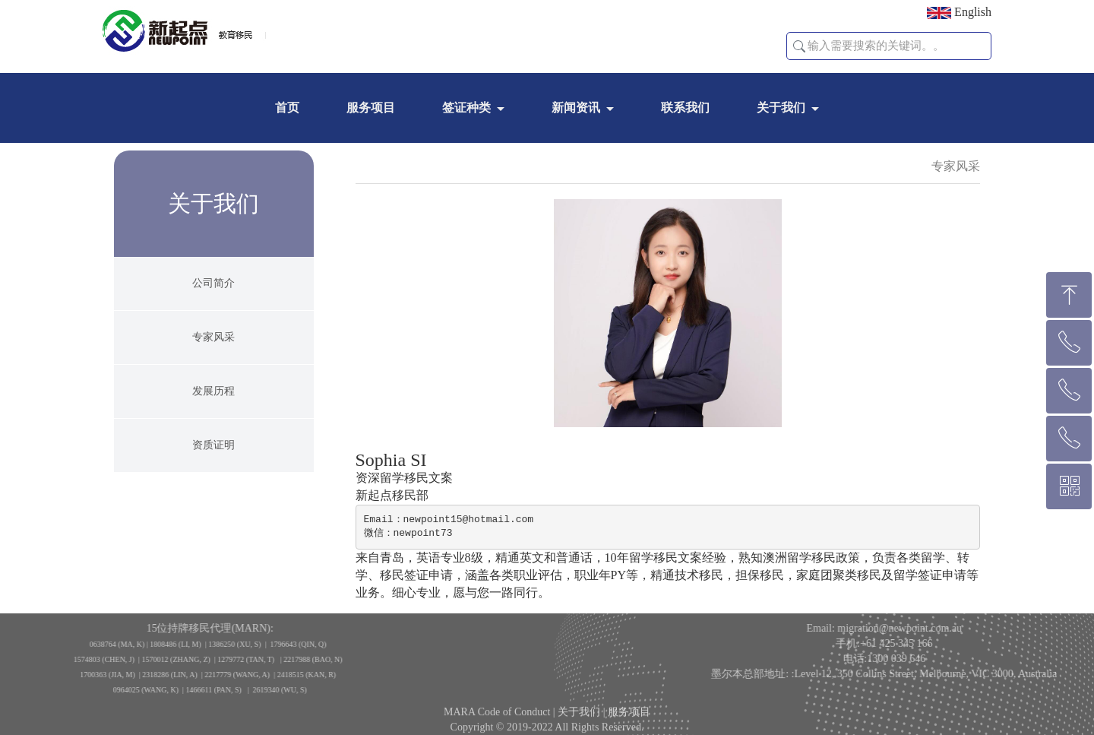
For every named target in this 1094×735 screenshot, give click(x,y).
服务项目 (370, 107)
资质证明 (213, 451)
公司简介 (213, 289)
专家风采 (213, 343)
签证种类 (466, 107)
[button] (799, 46)
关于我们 (781, 107)
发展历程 (213, 397)
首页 (287, 107)
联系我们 (685, 107)
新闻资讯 (576, 107)
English (959, 12)
